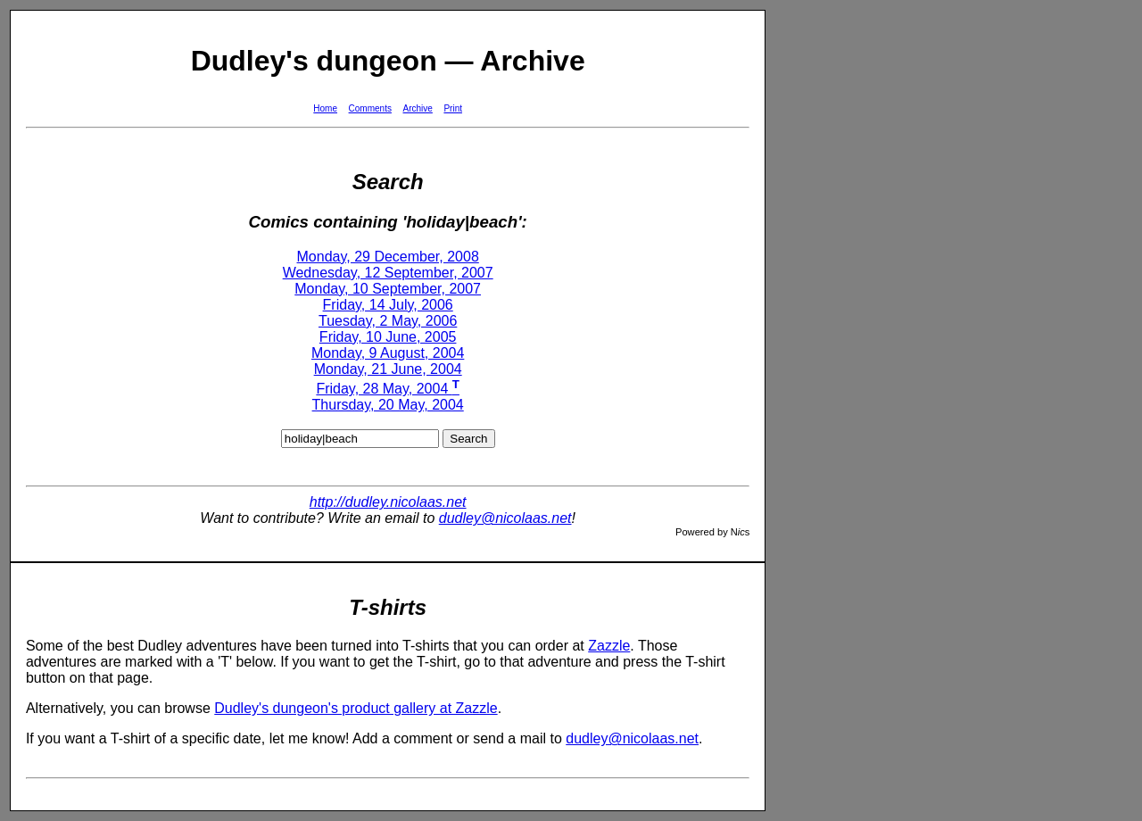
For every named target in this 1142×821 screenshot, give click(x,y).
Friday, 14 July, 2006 (388, 304)
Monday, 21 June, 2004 (388, 369)
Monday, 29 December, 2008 (388, 256)
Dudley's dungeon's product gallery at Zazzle (355, 708)
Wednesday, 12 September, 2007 (388, 272)
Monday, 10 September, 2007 (387, 288)
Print (452, 108)
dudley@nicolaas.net (505, 518)
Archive (418, 108)
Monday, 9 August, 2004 (387, 353)
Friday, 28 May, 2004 (387, 388)
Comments (370, 108)
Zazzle (609, 645)
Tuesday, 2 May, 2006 (388, 320)
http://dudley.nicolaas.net (388, 502)
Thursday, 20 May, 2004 (388, 404)
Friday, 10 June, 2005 (388, 336)
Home (325, 108)
